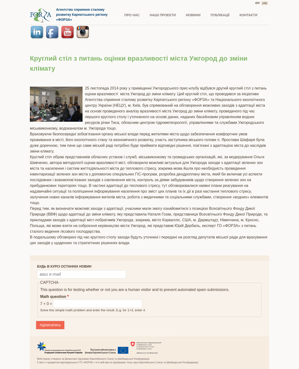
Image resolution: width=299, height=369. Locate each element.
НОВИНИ (193, 15)
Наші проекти (163, 15)
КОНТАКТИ (248, 15)
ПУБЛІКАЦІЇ (219, 15)
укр (264, 3)
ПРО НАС (132, 15)
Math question (54, 297)
